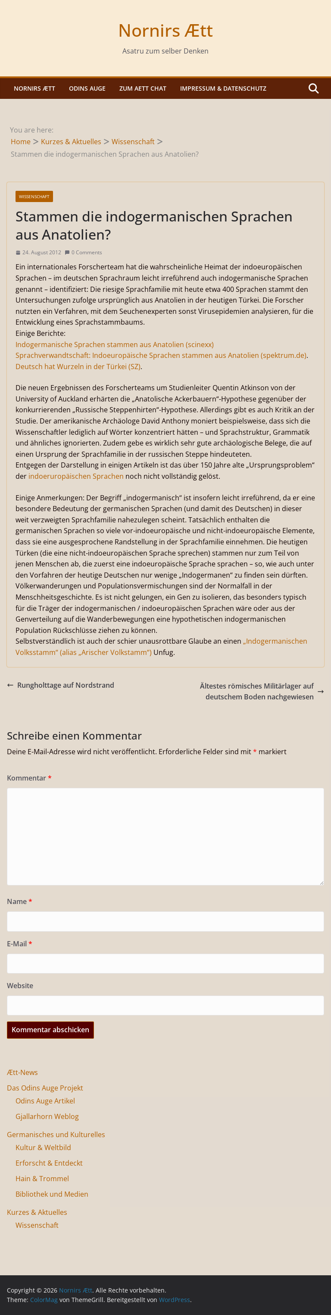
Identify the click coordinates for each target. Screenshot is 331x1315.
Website (20, 985)
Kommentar (29, 778)
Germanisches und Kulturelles (56, 1134)
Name (19, 901)
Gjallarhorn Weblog (47, 1116)
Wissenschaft (34, 196)
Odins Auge (87, 88)
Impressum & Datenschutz (223, 88)
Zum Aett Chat (142, 88)
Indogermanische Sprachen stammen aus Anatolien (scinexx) (115, 344)
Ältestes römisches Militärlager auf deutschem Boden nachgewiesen (262, 691)
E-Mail (19, 943)
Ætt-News (22, 1072)
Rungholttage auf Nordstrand (60, 685)
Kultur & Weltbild (43, 1147)
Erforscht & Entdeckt (49, 1163)
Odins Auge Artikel (45, 1101)
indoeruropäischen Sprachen (76, 476)
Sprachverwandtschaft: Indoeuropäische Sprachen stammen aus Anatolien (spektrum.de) (161, 355)
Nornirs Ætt (165, 30)
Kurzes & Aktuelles (37, 1212)
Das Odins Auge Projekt (45, 1088)
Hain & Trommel (42, 1178)
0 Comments (83, 252)
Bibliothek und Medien (52, 1194)
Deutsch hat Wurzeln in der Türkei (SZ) (78, 366)
